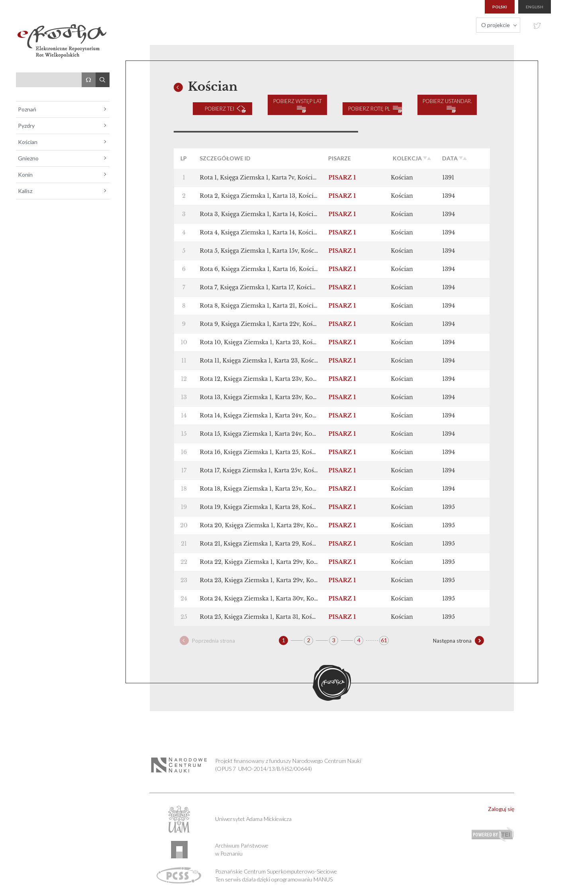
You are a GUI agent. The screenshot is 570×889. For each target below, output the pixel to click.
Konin (25, 174)
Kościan (27, 141)
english (534, 6)
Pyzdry (26, 125)
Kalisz (25, 190)
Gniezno (28, 158)
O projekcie (495, 24)
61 (384, 633)
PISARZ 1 (342, 170)
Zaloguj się (501, 801)
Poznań (27, 109)
